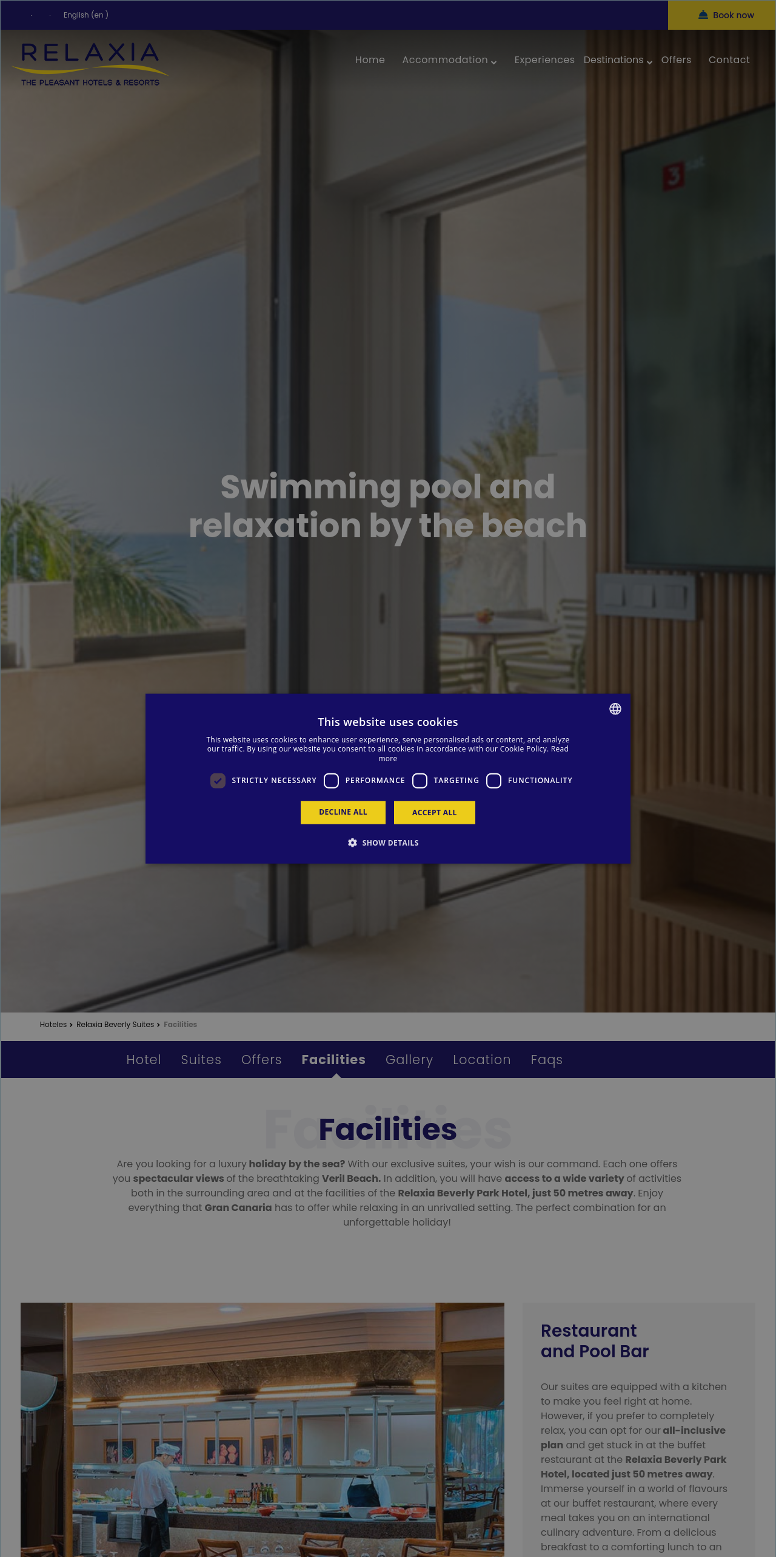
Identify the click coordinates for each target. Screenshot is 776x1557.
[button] (388, 842)
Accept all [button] (434, 812)
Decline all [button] (343, 811)
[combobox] (615, 708)
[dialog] (388, 778)
